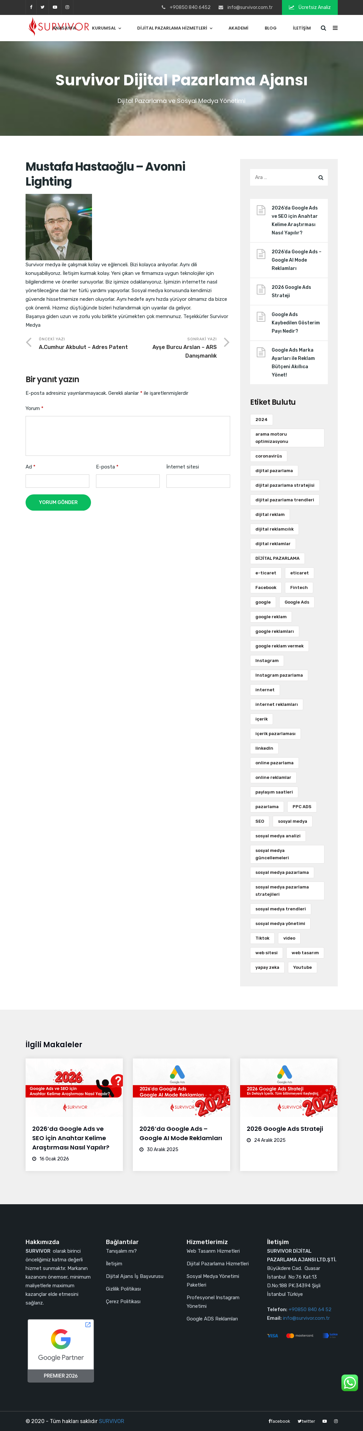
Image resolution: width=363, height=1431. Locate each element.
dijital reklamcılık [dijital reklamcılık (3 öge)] (274, 529)
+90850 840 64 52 (310, 1309)
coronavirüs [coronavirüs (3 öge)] (268, 456)
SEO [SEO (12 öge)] (259, 821)
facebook (31, 7)
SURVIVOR (111, 1421)
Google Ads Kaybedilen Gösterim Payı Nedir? (296, 323)
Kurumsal (104, 28)
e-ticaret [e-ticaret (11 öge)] (265, 572)
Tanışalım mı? (121, 1251)
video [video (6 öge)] (289, 938)
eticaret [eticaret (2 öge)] (299, 572)
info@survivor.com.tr (306, 1318)
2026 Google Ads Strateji (291, 291)
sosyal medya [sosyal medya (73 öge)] (292, 821)
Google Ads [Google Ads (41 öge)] (297, 602)
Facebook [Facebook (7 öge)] (265, 587)
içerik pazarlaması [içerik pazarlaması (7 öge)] (275, 733)
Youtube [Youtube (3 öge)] (302, 967)
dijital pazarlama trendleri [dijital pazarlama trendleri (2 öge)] (284, 499)
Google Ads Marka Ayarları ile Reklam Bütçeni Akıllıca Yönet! (293, 362)
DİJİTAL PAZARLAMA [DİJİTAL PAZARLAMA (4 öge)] (277, 558)
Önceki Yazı (83, 344)
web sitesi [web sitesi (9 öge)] (266, 952)
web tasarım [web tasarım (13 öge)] (305, 952)
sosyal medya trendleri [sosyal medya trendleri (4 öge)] (280, 908)
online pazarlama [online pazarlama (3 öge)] (274, 762)
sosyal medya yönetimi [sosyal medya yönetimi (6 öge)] (280, 923)
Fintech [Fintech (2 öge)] (299, 587)
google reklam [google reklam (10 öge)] (271, 616)
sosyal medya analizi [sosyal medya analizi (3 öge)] (278, 835)
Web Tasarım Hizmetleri (213, 1251)
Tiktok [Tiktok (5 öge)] (262, 938)
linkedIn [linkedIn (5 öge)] (264, 748)
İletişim (302, 28)
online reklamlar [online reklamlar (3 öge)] (273, 777)
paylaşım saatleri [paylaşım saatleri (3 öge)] (274, 792)
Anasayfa (64, 28)
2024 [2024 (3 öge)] (261, 419)
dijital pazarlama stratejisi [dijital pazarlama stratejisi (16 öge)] (285, 485)
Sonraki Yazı (172, 348)
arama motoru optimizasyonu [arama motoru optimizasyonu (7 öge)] (271, 438)
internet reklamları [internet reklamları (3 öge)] (276, 704)
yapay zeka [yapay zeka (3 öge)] (267, 967)
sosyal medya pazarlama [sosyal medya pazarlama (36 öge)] (282, 872)
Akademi (238, 28)
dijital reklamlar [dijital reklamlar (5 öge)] (273, 543)
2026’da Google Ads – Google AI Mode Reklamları (296, 260)
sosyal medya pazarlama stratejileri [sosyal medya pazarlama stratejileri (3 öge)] (282, 890)
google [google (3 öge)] (263, 602)
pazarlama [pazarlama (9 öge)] (267, 806)
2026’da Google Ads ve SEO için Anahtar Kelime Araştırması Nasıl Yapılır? (295, 220)
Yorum (35, 408)
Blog (271, 28)
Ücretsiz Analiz (310, 7)
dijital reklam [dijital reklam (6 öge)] (270, 514)
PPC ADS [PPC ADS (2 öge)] (302, 806)
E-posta (107, 467)
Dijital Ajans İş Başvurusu (134, 1276)
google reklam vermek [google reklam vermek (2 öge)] (279, 645)
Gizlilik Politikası (123, 1289)
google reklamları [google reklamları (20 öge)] (274, 631)
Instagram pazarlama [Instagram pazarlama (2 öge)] (279, 675)
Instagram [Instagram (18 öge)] (267, 660)
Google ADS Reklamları (212, 1319)
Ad (31, 467)
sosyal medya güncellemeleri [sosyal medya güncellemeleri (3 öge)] (272, 854)
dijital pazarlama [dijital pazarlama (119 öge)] (274, 470)
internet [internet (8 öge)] (265, 689)
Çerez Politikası (123, 1302)
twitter (43, 7)
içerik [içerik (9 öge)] (261, 718)
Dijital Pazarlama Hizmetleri (172, 28)
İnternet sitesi (182, 467)
